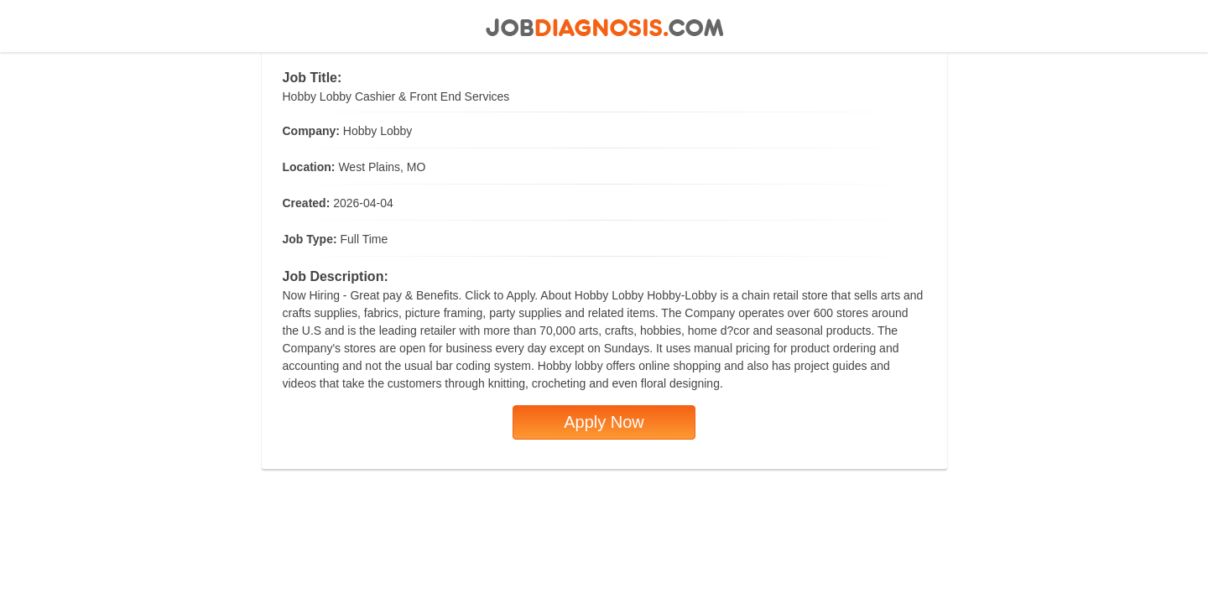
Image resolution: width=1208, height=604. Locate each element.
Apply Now (604, 422)
